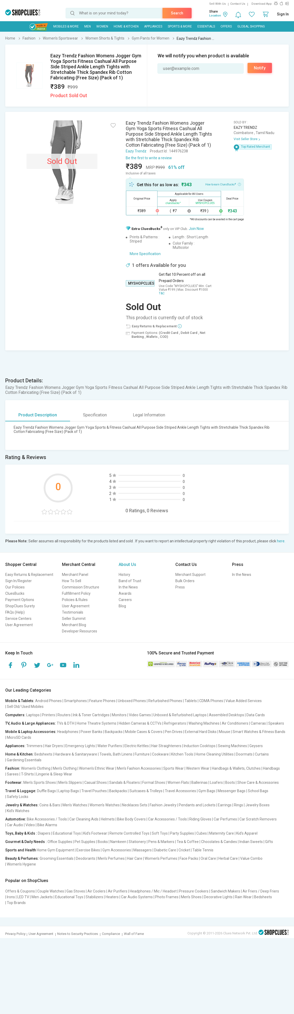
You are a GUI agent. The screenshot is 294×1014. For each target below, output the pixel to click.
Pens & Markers (161, 842)
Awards (125, 593)
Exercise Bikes (88, 850)
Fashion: (12, 768)
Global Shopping (251, 26)
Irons (11, 897)
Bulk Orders (185, 581)
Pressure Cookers (193, 891)
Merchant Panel (75, 574)
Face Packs (189, 858)
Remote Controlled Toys (129, 833)
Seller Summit (74, 618)
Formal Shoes (153, 782)
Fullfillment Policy (76, 593)
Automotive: (15, 819)
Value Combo (251, 858)
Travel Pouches (94, 791)
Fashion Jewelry (163, 805)
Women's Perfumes (161, 858)
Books (103, 842)
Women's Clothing (35, 768)
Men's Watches (74, 805)
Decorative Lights (218, 897)
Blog (122, 606)
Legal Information (149, 414)
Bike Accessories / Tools (47, 819)
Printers (48, 715)
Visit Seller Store (246, 139)
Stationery (137, 842)
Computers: (15, 715)
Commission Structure (80, 587)
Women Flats (178, 782)
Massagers (142, 850)
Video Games (140, 715)
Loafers (216, 782)
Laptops (33, 715)
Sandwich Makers (225, 891)
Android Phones (48, 701)
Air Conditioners (235, 723)
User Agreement (19, 625)
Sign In (283, 14)
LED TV (23, 897)
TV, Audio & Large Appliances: (30, 723)
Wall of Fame (134, 934)
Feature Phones (102, 701)
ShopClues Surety (20, 606)
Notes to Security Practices (77, 934)
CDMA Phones (211, 701)
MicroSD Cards (19, 737)
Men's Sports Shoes (39, 782)
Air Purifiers (117, 891)
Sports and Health (20, 850)
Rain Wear (243, 897)
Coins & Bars (49, 805)
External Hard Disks (201, 732)
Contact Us (237, 3)
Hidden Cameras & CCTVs (140, 723)
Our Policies (15, 587)
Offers (226, 26)
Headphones (67, 732)
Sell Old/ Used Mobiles (25, 706)
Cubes (201, 833)
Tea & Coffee (188, 842)
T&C (162, 293)
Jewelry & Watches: (22, 805)
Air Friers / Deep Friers (261, 891)
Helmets (108, 819)
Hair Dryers (54, 746)
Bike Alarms (47, 825)
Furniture (142, 754)
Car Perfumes (225, 819)
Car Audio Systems (137, 897)
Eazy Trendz (136, 151)
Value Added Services (243, 701)
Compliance (111, 934)
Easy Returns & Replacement (29, 574)
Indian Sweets (251, 842)
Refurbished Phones (165, 701)
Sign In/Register (18, 581)
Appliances (153, 26)
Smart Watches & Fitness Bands (259, 732)
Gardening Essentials (24, 760)
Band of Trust (130, 581)
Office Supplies (60, 842)
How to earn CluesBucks (223, 184)
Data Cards (255, 715)
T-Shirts (27, 774)
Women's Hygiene (21, 864)
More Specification (145, 254)
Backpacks (114, 732)
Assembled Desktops (226, 715)
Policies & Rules (75, 600)
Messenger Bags (231, 791)
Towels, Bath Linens (115, 754)
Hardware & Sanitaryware (76, 754)
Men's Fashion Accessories (139, 768)
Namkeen (118, 842)
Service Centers (18, 618)
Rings (238, 805)
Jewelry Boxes (257, 805)
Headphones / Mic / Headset (153, 891)
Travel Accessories (180, 791)
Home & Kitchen (126, 26)
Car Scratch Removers (258, 819)
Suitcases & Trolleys (145, 791)
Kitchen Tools (182, 754)
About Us (127, 564)
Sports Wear (173, 768)
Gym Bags (206, 791)
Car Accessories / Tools (167, 819)
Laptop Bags (68, 791)
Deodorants (85, 858)
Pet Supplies (85, 842)
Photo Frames (166, 897)
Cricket (184, 850)
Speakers (276, 723)
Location (215, 15)
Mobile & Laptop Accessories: (30, 732)
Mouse (224, 732)
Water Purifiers (109, 746)
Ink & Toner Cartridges (91, 715)
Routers (64, 715)
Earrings (225, 805)
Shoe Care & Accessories (258, 782)
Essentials (206, 26)
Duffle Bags (46, 791)
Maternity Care (221, 833)
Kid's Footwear (95, 833)
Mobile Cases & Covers (143, 732)
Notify (260, 67)
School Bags (258, 791)
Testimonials (72, 612)
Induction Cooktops (200, 746)
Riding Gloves (200, 819)
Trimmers (34, 746)
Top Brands (16, 903)
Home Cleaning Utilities (215, 754)
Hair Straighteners (166, 746)
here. (281, 541)
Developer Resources (79, 631)
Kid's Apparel (247, 833)
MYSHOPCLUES (141, 283)
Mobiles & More (66, 26)
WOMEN (102, 26)
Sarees (13, 774)
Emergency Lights (80, 746)
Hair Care (134, 858)
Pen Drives (173, 732)
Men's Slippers (70, 782)
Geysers (256, 746)
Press (180, 587)
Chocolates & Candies (219, 842)
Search (177, 13)
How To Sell (71, 581)
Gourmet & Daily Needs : (26, 842)
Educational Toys (67, 833)
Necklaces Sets (134, 805)
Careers (125, 600)
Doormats (244, 754)
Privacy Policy (15, 934)
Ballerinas (199, 782)
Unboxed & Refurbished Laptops (180, 715)
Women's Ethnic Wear (96, 768)
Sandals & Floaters (124, 782)
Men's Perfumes (111, 858)
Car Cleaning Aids (83, 819)
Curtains (262, 754)
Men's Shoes (191, 897)
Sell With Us (217, 3)
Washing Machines (203, 723)
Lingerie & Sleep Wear (54, 774)
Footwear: (14, 782)
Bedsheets (43, 754)
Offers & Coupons (20, 891)
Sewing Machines (232, 746)
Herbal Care (228, 858)
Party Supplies (182, 833)
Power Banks (91, 732)
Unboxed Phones (132, 701)
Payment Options (19, 600)
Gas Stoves (75, 891)
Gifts (269, 842)
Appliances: (15, 746)
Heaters (112, 897)
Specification (95, 414)
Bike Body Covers (131, 819)
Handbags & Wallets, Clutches (236, 768)
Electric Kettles (136, 746)
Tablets (191, 701)
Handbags (271, 768)
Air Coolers (96, 891)
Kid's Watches (18, 811)
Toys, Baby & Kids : (21, 833)
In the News (128, 587)
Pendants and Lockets (197, 805)
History (124, 574)
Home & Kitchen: (19, 754)
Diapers (44, 833)
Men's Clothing (65, 768)
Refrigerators (175, 723)
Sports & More (180, 26)
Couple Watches (50, 891)
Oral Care (208, 858)
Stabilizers (94, 897)
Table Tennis (202, 850)
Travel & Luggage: (20, 791)
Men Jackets (42, 897)
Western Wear (197, 768)
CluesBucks (14, 593)
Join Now (196, 229)
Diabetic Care (165, 850)
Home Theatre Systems (96, 723)
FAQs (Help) (15, 612)
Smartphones (75, 701)
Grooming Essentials (57, 858)
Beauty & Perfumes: (22, 858)
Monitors (119, 715)
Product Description (37, 414)
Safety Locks (17, 797)
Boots (230, 782)
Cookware (160, 754)
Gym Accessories (116, 850)
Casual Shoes (95, 782)
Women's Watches (105, 805)
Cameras (258, 723)
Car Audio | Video (21, 825)
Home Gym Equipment (55, 850)
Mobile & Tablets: (19, 701)
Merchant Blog (74, 625)
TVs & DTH (65, 723)
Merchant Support (190, 574)
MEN (87, 26)
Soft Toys (160, 833)
